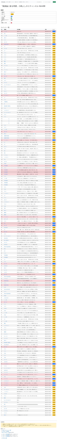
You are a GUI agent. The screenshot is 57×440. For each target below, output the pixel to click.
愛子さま (24, 1)
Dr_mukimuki (6, 344)
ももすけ (5, 272)
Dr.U (4, 223)
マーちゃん (6, 155)
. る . (9, 118)
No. (2, 29)
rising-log (3, 2)
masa (5, 189)
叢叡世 (5, 212)
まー (4, 46)
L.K (4, 142)
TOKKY (5, 163)
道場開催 (20, 1)
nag (4, 159)
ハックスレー (6, 157)
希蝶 (4, 61)
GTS (4, 33)
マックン (5, 412)
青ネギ (5, 37)
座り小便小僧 (6, 240)
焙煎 (4, 248)
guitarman (6, 370)
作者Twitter (4, 438)
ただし (5, 80)
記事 (7, 1)
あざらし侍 (6, 218)
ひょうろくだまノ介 (7, 84)
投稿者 (9, 1)
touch (5, 287)
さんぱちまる (6, 297)
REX (4, 404)
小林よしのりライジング (6, 430)
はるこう (5, 91)
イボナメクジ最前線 (5, 436)
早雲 (4, 208)
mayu (5, 314)
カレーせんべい (6, 389)
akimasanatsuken (7, 289)
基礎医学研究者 (6, 135)
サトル (5, 52)
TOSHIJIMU (6, 165)
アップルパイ (6, 95)
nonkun (5, 308)
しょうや (5, 31)
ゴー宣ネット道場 (5, 431)
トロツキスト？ (6, 110)
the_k (5, 376)
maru (5, 387)
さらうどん (6, 65)
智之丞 (5, 295)
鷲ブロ (27, 1)
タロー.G (5, 42)
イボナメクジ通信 (5, 435)
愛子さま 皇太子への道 (6, 432)
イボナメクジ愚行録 (5, 434)
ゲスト (5, 39)
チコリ (5, 54)
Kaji (4, 150)
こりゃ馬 (5, 35)
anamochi (5, 244)
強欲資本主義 (6, 44)
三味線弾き (6, 101)
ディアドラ (6, 69)
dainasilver (6, 227)
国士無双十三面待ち (7, 106)
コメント (12, 1)
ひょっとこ (6, 336)
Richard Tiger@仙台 (7, 246)
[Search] (49, 2)
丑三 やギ (5, 76)
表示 (12, 14)
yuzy (5, 74)
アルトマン (6, 334)
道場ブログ (16, 1)
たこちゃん (6, 410)
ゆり (4, 250)
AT (4, 103)
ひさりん (5, 161)
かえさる (5, 393)
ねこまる (5, 48)
